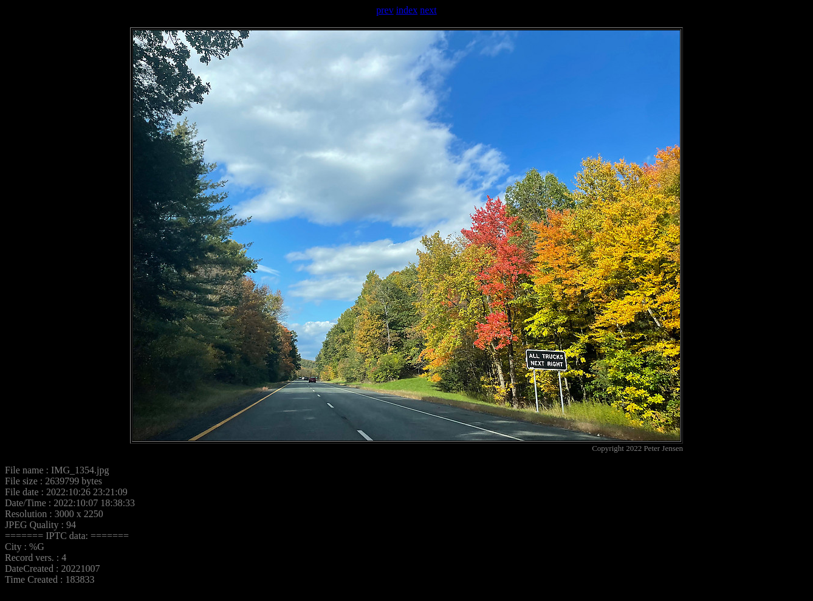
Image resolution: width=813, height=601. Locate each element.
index (407, 10)
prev (384, 10)
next (428, 10)
